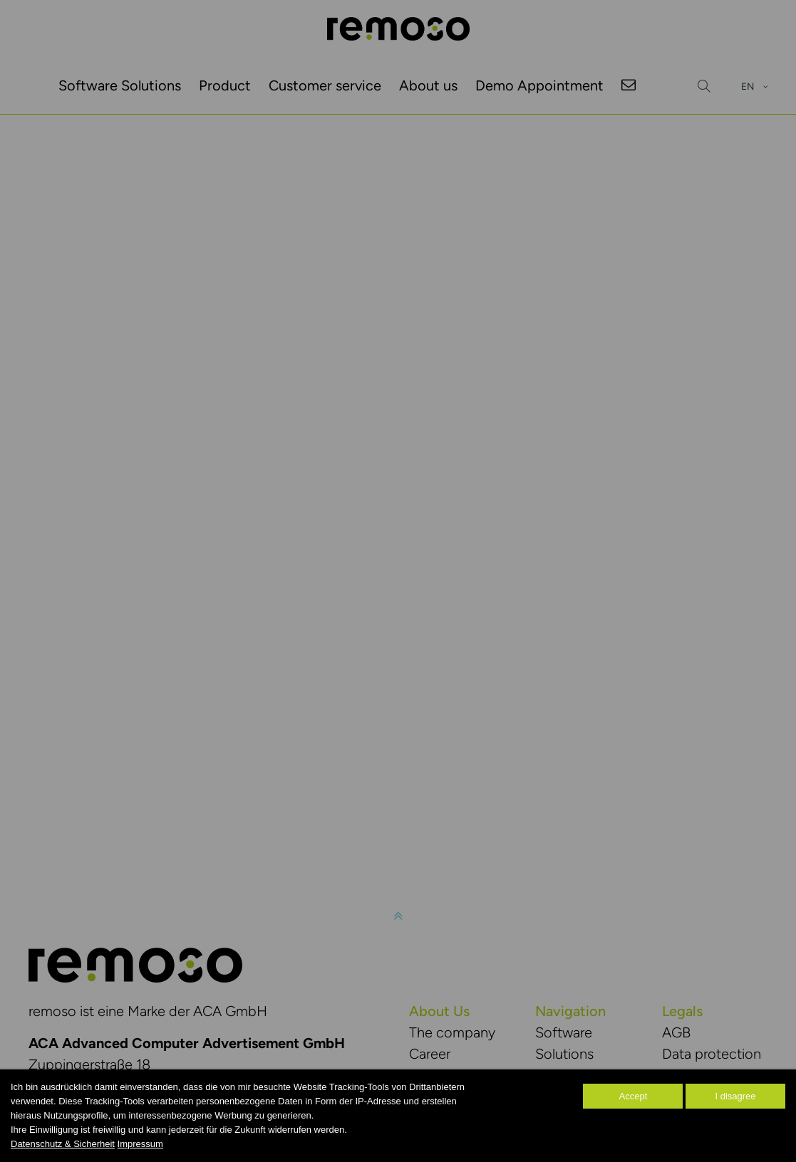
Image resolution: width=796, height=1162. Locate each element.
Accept (633, 1096)
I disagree (735, 1096)
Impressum (140, 1144)
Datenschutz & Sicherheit (63, 1144)
